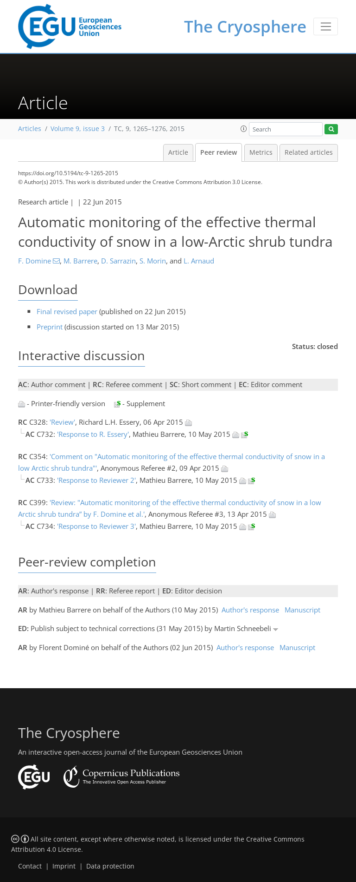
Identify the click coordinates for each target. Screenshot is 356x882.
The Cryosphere (245, 26)
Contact (30, 866)
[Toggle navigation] (325, 26)
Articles (29, 129)
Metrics (261, 152)
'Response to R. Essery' (93, 434)
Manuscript (302, 609)
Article (178, 152)
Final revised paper (67, 311)
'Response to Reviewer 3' (96, 526)
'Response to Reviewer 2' (96, 480)
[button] (244, 129)
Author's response (250, 609)
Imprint (64, 866)
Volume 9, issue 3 (78, 129)
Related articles (309, 152)
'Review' (62, 422)
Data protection (110, 866)
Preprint (50, 326)
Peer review (218, 152)
